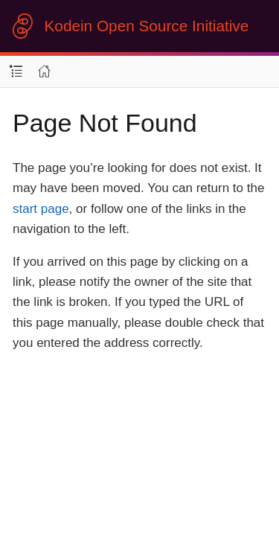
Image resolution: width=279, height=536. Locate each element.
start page (41, 209)
